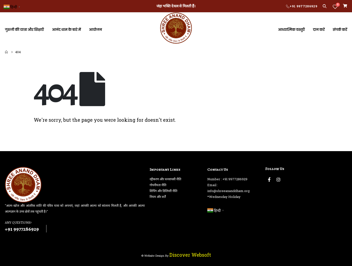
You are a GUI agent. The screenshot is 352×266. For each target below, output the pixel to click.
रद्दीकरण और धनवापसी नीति (165, 179)
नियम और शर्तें (158, 196)
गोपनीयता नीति (158, 185)
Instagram (278, 179)
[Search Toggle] (324, 6)
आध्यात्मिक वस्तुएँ (291, 29)
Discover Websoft (190, 255)
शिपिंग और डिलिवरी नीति (163, 191)
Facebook (269, 179)
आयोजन (95, 29)
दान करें (319, 29)
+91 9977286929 (303, 6)
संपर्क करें (340, 29)
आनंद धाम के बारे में (66, 29)
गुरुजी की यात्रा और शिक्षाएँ (24, 29)
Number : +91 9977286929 (227, 179)
